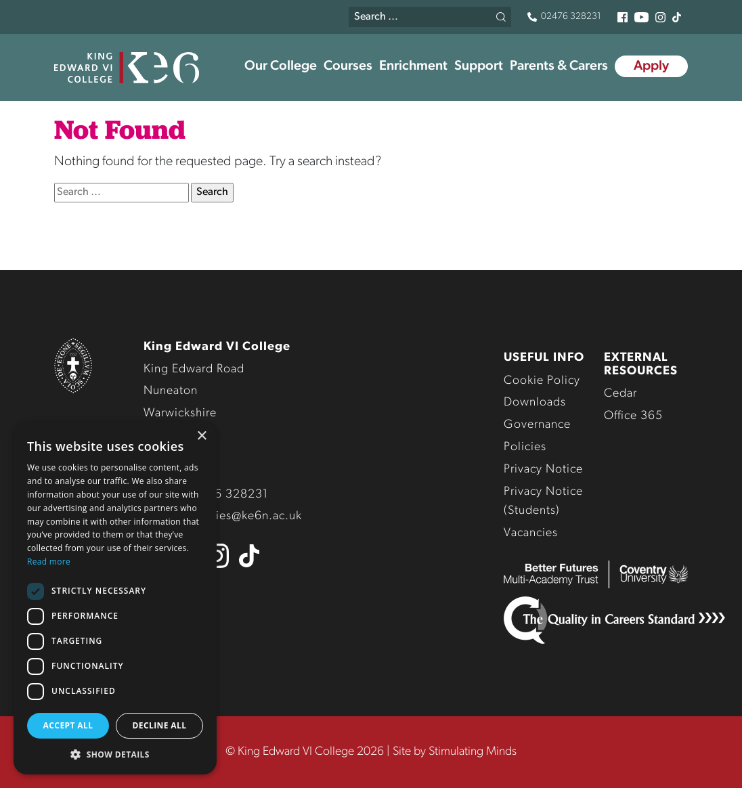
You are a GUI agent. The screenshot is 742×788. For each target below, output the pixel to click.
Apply (651, 66)
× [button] (201, 436)
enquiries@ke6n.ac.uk (241, 516)
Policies (525, 447)
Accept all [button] (68, 725)
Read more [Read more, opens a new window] (48, 561)
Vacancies (531, 533)
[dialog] (115, 598)
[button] (115, 754)
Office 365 (633, 416)
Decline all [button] (160, 725)
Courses (348, 66)
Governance (537, 424)
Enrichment (413, 66)
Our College (280, 66)
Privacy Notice (543, 469)
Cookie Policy (542, 380)
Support (478, 66)
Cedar (620, 393)
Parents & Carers (559, 66)
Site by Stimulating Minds (455, 751)
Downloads (535, 402)
